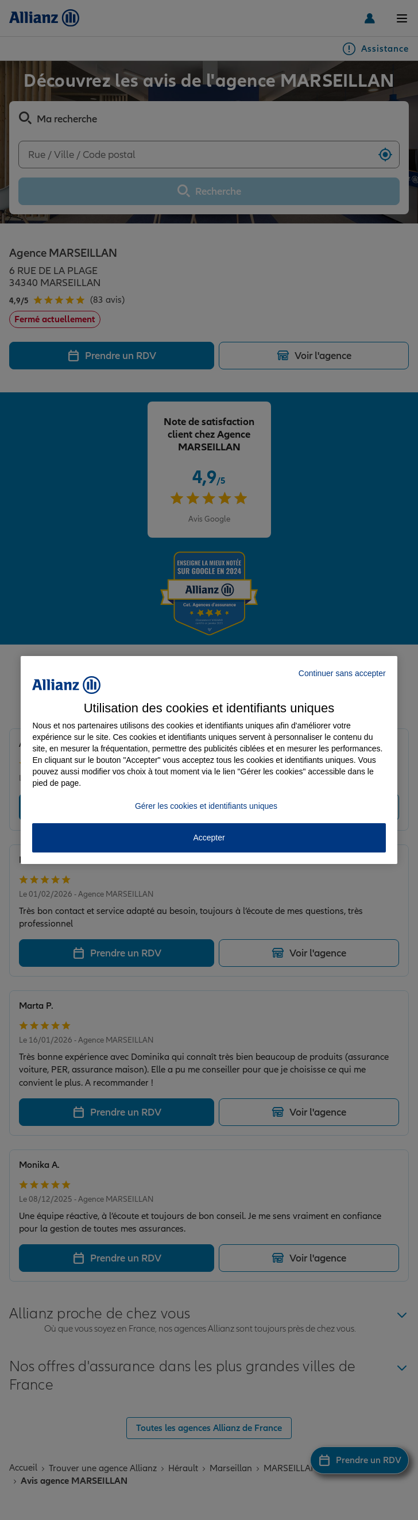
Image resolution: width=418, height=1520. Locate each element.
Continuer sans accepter (342, 673)
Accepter (209, 837)
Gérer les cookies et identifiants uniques (206, 806)
